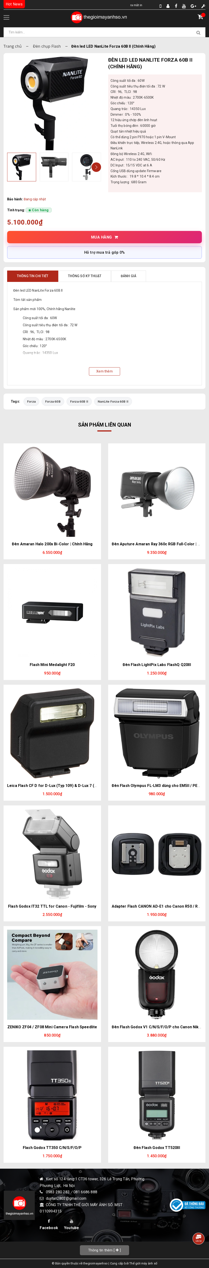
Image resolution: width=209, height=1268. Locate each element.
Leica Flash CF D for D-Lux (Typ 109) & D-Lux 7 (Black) (56, 785)
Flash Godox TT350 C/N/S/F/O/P (52, 1147)
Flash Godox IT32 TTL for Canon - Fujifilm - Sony (52, 906)
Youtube (71, 1224)
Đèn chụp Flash (47, 46)
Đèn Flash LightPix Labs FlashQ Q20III (157, 664)
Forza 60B (53, 401)
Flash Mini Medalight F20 (52, 664)
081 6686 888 (85, 1192)
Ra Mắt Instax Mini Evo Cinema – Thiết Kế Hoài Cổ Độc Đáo (130, 5)
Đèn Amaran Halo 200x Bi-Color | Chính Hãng (52, 544)
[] (104, 1250)
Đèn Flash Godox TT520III (157, 1147)
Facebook (49, 1224)
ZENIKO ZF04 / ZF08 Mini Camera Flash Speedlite (52, 1027)
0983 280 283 (58, 1192)
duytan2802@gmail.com (66, 1198)
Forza (31, 401)
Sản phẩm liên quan (104, 425)
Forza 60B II (79, 401)
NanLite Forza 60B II (113, 401)
